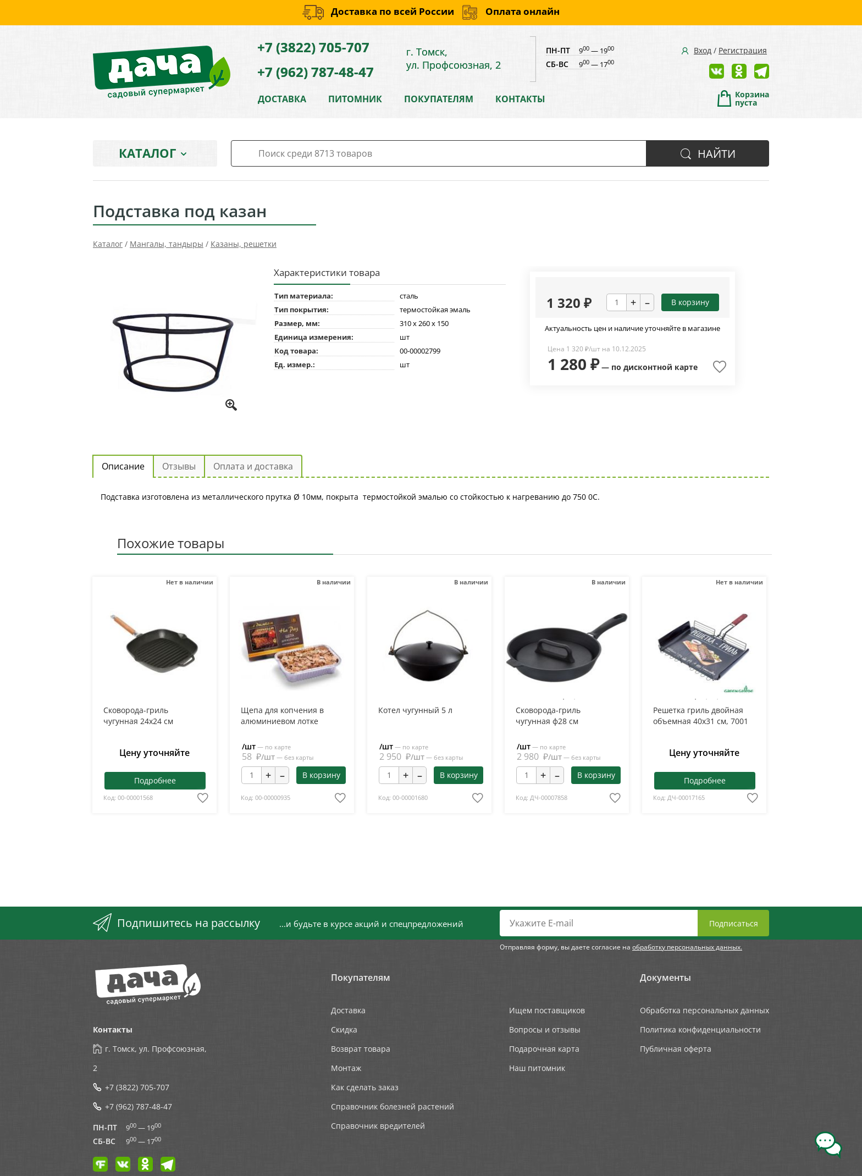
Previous (535, 648)
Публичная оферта (675, 1049)
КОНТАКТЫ (520, 99)
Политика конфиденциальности (700, 1029)
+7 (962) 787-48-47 (315, 72)
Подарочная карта (544, 1049)
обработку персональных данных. (687, 947)
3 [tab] (717, 699)
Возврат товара (360, 1049)
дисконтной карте (660, 367)
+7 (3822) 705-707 (313, 47)
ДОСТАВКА (282, 99)
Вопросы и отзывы (545, 1029)
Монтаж (346, 1068)
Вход (702, 50)
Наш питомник (537, 1068)
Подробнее (155, 780)
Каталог (147, 153)
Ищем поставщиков (547, 1010)
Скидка (344, 1029)
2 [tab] (574, 699)
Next (597, 648)
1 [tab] (563, 699)
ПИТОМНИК (355, 99)
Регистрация (743, 50)
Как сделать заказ (365, 1087)
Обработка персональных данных (704, 1010)
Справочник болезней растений (392, 1106)
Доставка (348, 1010)
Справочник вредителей (378, 1125)
